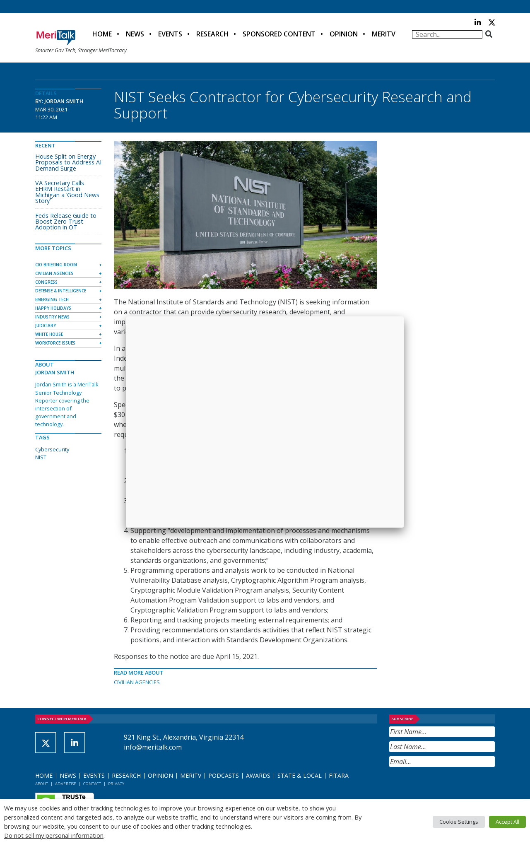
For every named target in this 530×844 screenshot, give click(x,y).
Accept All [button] (507, 821)
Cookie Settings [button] (458, 821)
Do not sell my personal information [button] (54, 835)
